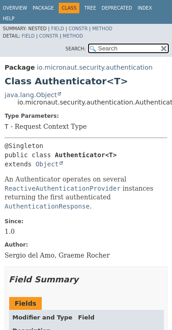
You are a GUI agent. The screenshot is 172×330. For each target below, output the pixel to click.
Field (57, 28)
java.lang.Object (31, 95)
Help (8, 18)
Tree (90, 8)
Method (102, 28)
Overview (15, 8)
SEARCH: (76, 48)
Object (47, 164)
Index (145, 8)
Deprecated (116, 8)
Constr (78, 28)
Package (43, 8)
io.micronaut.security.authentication (94, 67)
